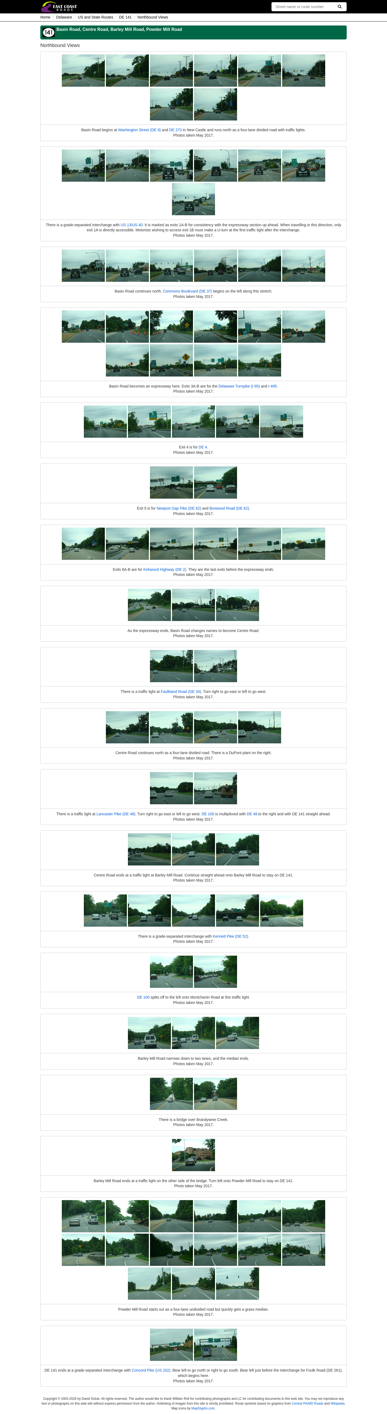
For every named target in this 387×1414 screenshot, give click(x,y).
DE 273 (175, 130)
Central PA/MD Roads (307, 1403)
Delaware (64, 17)
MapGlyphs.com (203, 1408)
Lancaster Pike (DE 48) (115, 814)
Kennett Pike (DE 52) (230, 936)
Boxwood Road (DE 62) (229, 508)
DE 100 (208, 814)
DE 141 (125, 17)
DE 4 (203, 447)
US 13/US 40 (132, 225)
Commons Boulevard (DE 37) (187, 291)
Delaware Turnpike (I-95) (239, 386)
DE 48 (252, 814)
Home (45, 17)
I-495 (272, 386)
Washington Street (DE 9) (139, 130)
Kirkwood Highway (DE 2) (164, 569)
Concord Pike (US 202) (151, 1370)
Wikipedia (338, 1403)
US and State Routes (95, 17)
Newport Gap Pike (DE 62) (179, 508)
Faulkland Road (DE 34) (181, 691)
